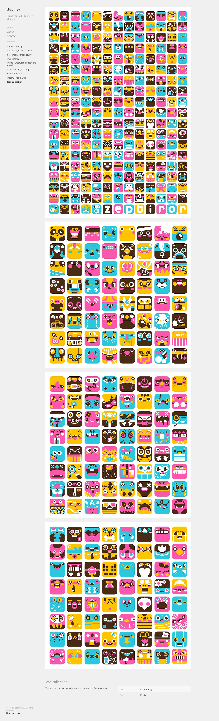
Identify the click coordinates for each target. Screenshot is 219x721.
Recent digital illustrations (19, 50)
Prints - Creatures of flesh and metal (21, 64)
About (10, 31)
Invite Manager (14, 59)
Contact (11, 36)
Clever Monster (14, 73)
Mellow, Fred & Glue (16, 77)
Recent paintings (15, 46)
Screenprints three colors (19, 54)
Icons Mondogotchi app (18, 69)
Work (10, 27)
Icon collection (14, 82)
